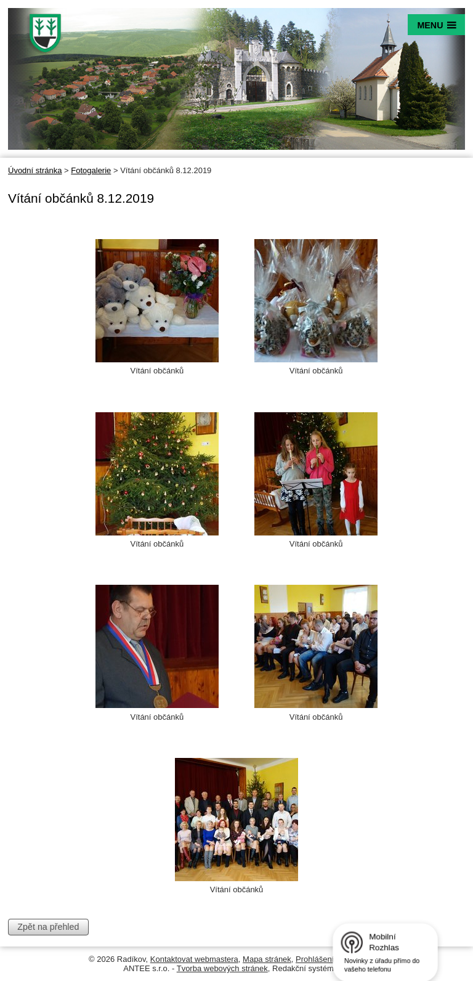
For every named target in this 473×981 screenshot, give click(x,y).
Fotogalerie (91, 170)
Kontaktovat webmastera (194, 959)
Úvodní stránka (35, 170)
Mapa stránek (267, 959)
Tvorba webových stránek (222, 968)
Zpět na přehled (48, 927)
